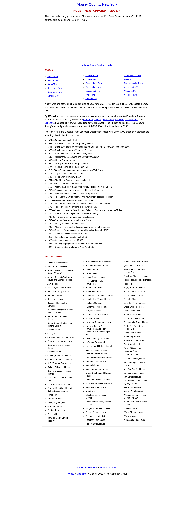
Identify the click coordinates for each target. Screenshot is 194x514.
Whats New (91, 467)
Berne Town (52, 84)
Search (103, 467)
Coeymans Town (54, 92)
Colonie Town (91, 76)
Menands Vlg (91, 99)
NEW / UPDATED (95, 10)
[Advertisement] (97, 42)
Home (80, 467)
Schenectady (131, 119)
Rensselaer (108, 119)
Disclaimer (81, 473)
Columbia (88, 119)
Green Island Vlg (93, 87)
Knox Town (90, 95)
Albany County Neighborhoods (97, 65)
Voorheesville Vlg (131, 87)
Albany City (52, 77)
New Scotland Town (132, 76)
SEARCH (115, 10)
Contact (113, 467)
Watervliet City (130, 91)
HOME (77, 10)
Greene (97, 119)
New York (109, 4)
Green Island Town (93, 83)
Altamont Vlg (53, 80)
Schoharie (50, 123)
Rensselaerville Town (133, 83)
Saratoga (119, 119)
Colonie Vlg (90, 79)
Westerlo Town (130, 95)
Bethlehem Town (54, 88)
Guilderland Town (93, 91)
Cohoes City (52, 96)
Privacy (70, 473)
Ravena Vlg (129, 79)
